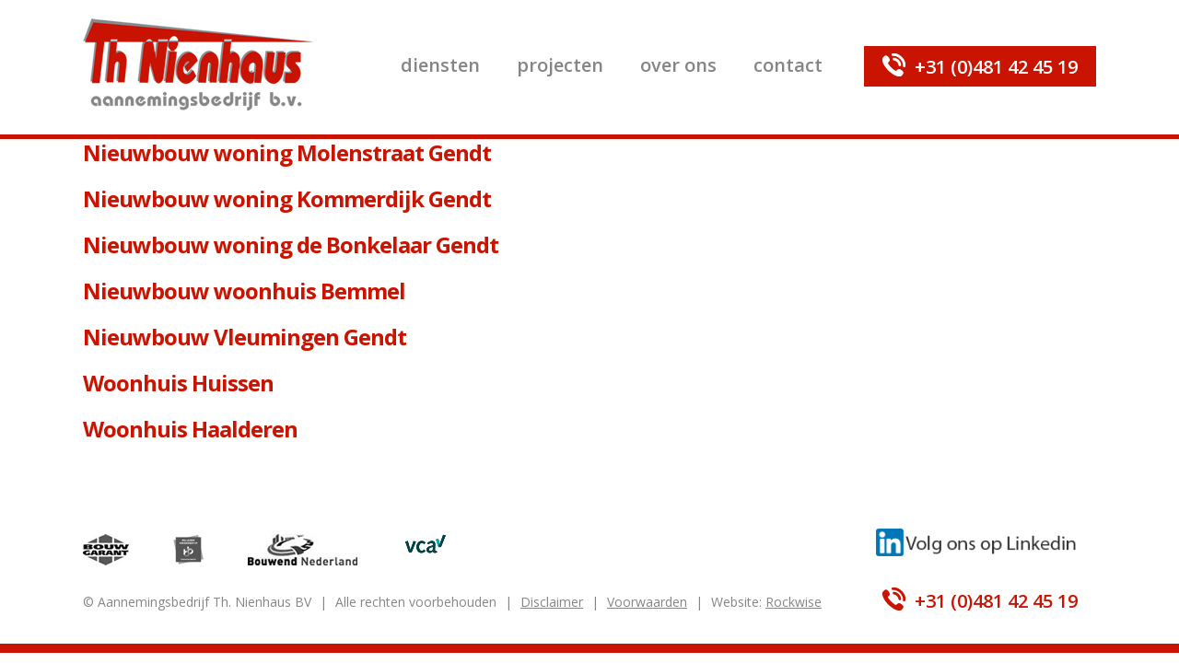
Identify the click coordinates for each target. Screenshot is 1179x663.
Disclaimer (551, 602)
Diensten (440, 64)
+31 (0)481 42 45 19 (996, 66)
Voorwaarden (647, 602)
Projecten (560, 64)
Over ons (678, 64)
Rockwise (793, 602)
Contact (788, 64)
